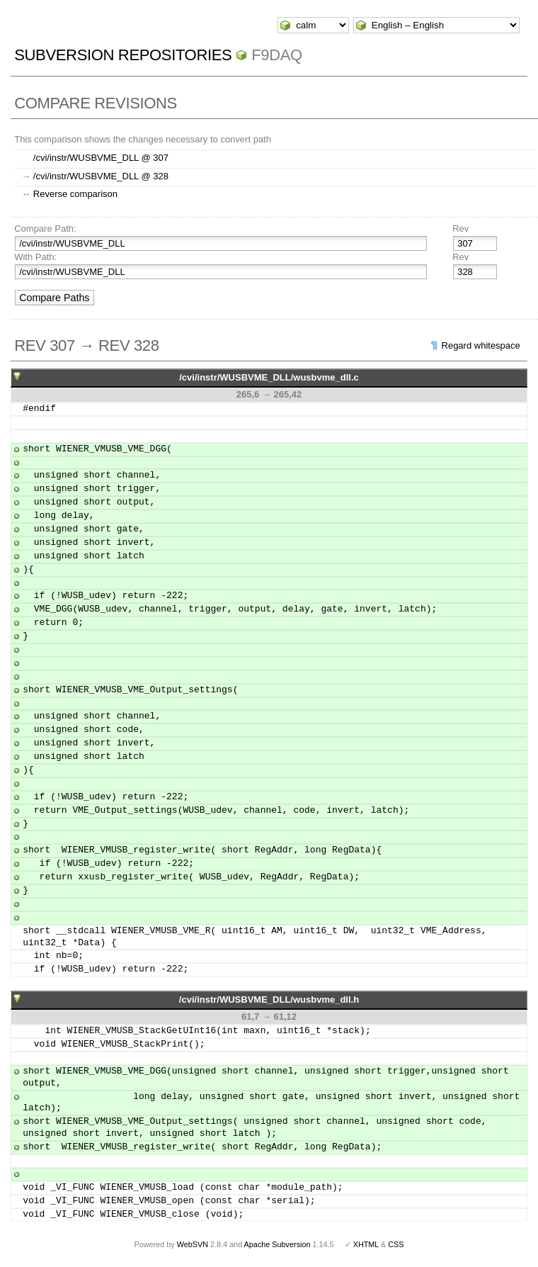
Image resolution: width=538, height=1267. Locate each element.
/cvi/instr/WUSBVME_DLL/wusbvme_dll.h (269, 999)
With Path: (35, 257)
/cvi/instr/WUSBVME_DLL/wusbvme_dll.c (269, 377)
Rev (460, 228)
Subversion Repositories (122, 55)
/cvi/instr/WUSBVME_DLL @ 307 (100, 157)
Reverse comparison (75, 193)
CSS (396, 1244)
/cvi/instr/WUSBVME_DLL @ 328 (100, 176)
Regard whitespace (481, 345)
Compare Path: (45, 228)
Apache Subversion (277, 1244)
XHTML (366, 1244)
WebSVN (192, 1244)
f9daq (276, 55)
